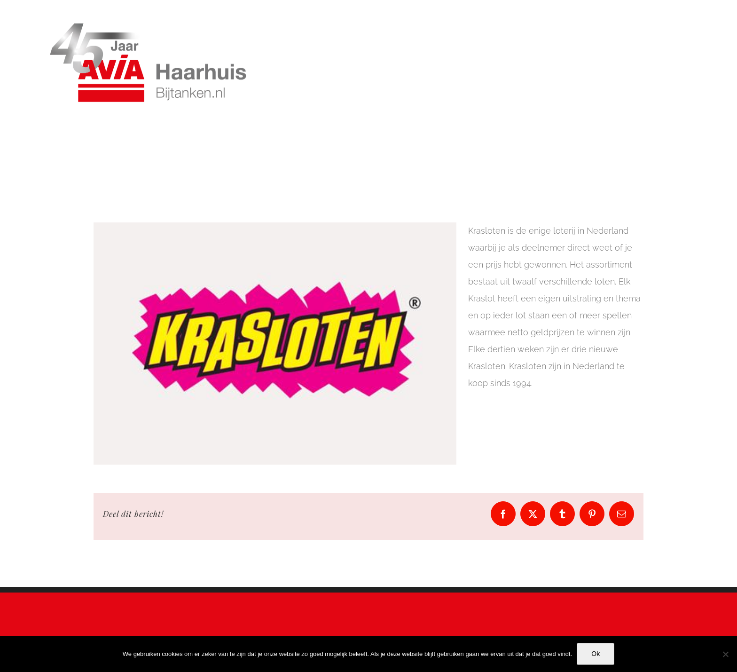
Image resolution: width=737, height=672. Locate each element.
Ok (595, 653)
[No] (725, 654)
